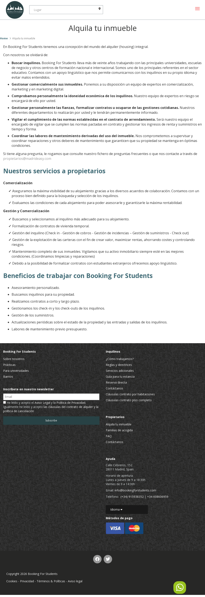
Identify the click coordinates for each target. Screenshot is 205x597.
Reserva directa (116, 382)
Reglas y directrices (119, 365)
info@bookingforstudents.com (135, 490)
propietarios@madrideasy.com (27, 158)
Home (4, 38)
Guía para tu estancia (120, 377)
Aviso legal (75, 581)
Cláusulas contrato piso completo (129, 400)
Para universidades (16, 371)
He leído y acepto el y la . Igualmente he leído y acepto (50, 407)
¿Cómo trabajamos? (120, 359)
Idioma (116, 509)
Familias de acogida (119, 430)
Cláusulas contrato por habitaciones (130, 394)
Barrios (8, 377)
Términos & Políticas (51, 581)
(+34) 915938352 (132, 497)
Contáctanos (114, 388)
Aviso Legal (42, 403)
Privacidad (27, 581)
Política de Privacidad (70, 403)
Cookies (11, 581)
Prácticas (9, 365)
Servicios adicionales (120, 371)
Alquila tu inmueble (118, 424)
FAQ (109, 436)
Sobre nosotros (13, 359)
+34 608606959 (157, 497)
